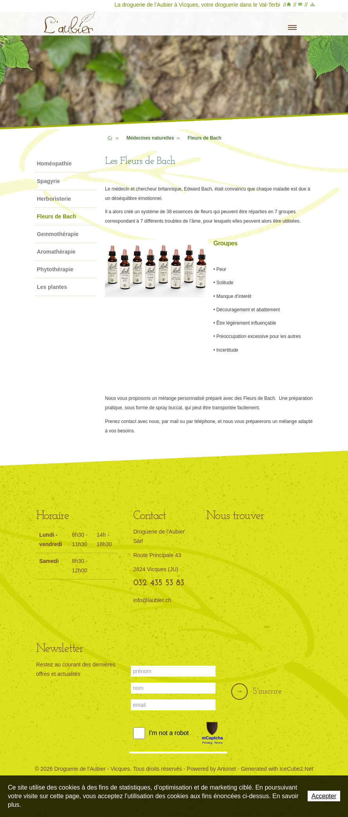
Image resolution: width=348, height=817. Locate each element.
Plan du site (312, 6)
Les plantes (52, 287)
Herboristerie (54, 199)
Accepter (324, 796)
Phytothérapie (55, 269)
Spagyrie (48, 181)
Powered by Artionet (211, 769)
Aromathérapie (56, 252)
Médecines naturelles (150, 138)
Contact (300, 6)
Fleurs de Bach (56, 216)
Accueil (289, 6)
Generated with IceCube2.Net (277, 769)
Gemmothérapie (58, 234)
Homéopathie (54, 163)
